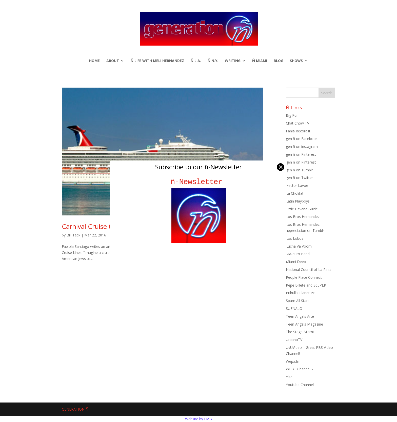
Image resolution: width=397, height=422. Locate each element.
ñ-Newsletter (199, 182)
